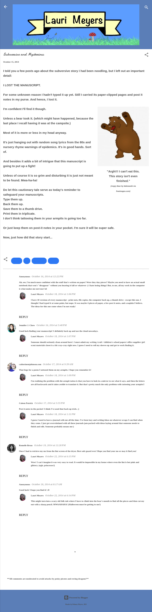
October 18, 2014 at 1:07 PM (60, 336)
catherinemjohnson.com (30, 364)
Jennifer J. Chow (27, 325)
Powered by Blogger (76, 597)
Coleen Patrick (26, 403)
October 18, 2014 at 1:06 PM (60, 294)
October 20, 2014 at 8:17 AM (47, 484)
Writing (53, 261)
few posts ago (29, 71)
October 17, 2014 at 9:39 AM (58, 364)
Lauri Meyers (37, 294)
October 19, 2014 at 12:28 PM (50, 445)
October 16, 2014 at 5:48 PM (51, 325)
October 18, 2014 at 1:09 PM (60, 375)
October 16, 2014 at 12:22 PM (47, 276)
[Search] (146, 8)
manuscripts (39, 261)
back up (16, 261)
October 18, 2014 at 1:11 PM (60, 414)
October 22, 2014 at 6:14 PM (60, 495)
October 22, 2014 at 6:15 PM (60, 456)
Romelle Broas (26, 445)
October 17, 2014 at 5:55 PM (49, 403)
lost (26, 261)
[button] (146, 55)
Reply (23, 317)
